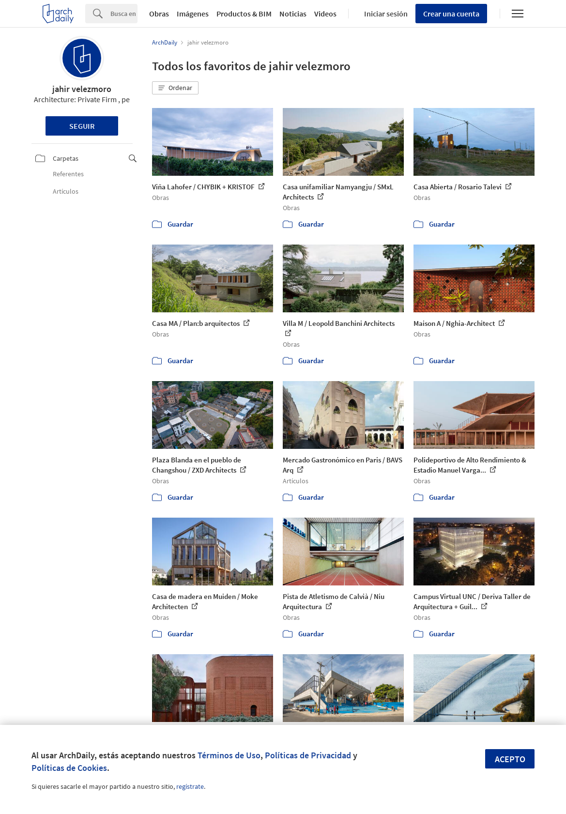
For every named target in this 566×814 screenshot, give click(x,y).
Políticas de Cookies (69, 767)
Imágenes (193, 13)
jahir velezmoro (81, 88)
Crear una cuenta (451, 13)
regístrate (190, 786)
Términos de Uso (229, 755)
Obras (159, 13)
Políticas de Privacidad (308, 755)
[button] (175, 88)
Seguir (82, 126)
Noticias (292, 13)
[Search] (124, 13)
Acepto (510, 759)
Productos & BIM (244, 13)
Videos (325, 13)
